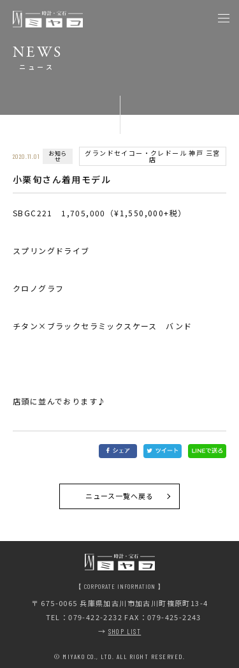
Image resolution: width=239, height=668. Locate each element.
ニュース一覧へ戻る (119, 496)
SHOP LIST (124, 631)
